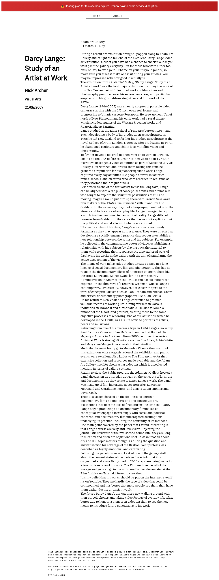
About (117, 16)
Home (96, 16)
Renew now (118, 6)
